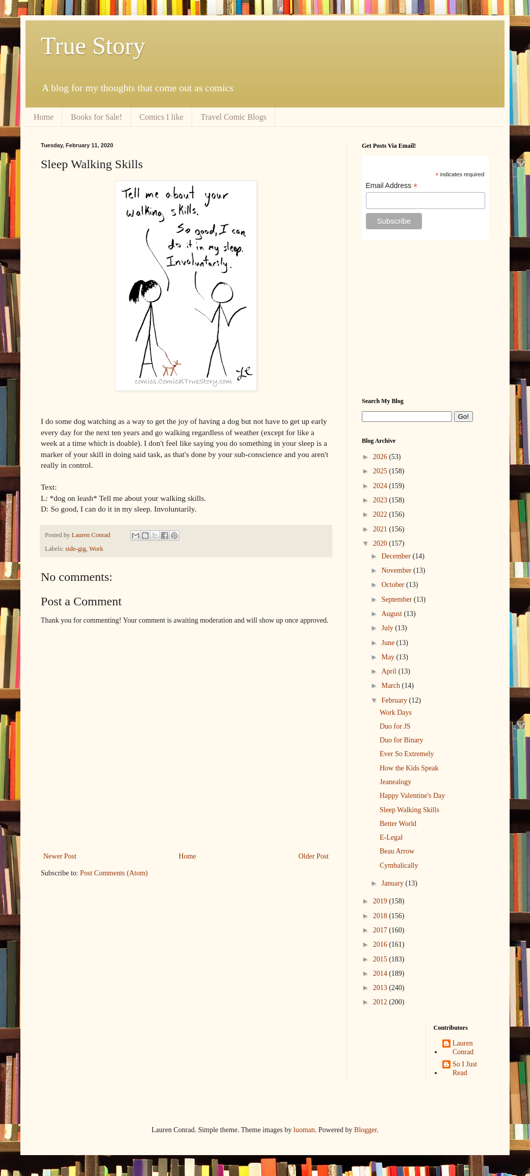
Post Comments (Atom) (114, 873)
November (397, 570)
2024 (381, 486)
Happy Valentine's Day (412, 795)
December (396, 556)
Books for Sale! (96, 117)
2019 (381, 901)
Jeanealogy (395, 782)
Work (96, 548)
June (388, 643)
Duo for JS (395, 726)
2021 (381, 529)
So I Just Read (465, 1068)
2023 (381, 500)
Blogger (365, 1130)
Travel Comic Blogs (234, 117)
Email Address (392, 186)
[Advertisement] (425, 318)
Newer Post (59, 856)
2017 (381, 930)
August (392, 614)
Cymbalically (399, 865)
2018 (381, 916)
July (388, 628)
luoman (304, 1130)
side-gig (75, 548)
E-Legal (391, 837)
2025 (381, 471)
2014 (381, 973)
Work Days (396, 712)
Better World (398, 823)
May (388, 657)
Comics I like (161, 117)
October (393, 585)
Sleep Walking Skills (409, 810)
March (391, 685)
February (395, 700)
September (397, 599)
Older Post (314, 856)
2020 (381, 543)
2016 (381, 944)
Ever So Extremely (407, 754)
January (393, 883)
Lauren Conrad (463, 1047)
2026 (381, 457)
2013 (381, 988)
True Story (93, 45)
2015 (381, 959)
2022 (381, 514)
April (389, 671)
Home (44, 117)
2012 (381, 1002)
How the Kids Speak (409, 768)
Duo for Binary (401, 740)
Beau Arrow (397, 851)
